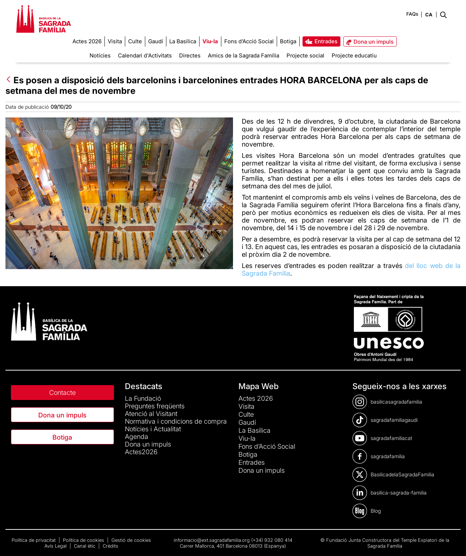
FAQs (412, 14)
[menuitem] (87, 41)
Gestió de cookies (131, 540)
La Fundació (143, 398)
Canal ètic (85, 546)
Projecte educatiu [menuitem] (354, 55)
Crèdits (110, 546)
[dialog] (452, 541)
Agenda (136, 436)
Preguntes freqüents (155, 406)
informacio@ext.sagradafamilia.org (212, 540)
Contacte (62, 392)
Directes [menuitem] (190, 55)
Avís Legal (56, 546)
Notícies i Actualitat (153, 429)
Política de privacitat (34, 540)
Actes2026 (141, 452)
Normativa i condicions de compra (176, 421)
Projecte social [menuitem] (305, 55)
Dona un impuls (62, 415)
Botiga (62, 437)
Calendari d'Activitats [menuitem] (145, 55)
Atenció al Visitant (151, 413)
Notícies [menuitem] (100, 55)
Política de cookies (84, 540)
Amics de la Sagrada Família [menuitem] (243, 55)
